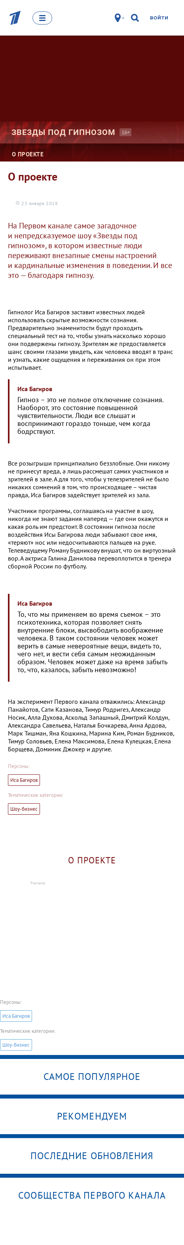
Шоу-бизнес (24, 809)
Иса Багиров (24, 780)
